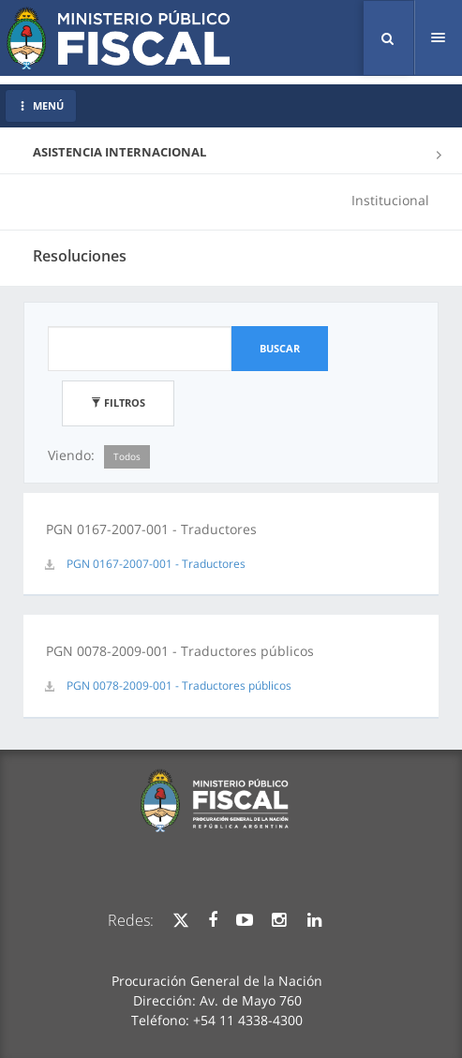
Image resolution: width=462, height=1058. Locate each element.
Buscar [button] (280, 348)
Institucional (390, 200)
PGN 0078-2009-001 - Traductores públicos (179, 685)
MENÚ (41, 105)
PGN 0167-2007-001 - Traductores (156, 564)
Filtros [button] (118, 402)
